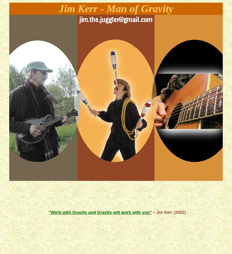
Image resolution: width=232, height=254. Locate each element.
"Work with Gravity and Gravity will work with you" (100, 212)
